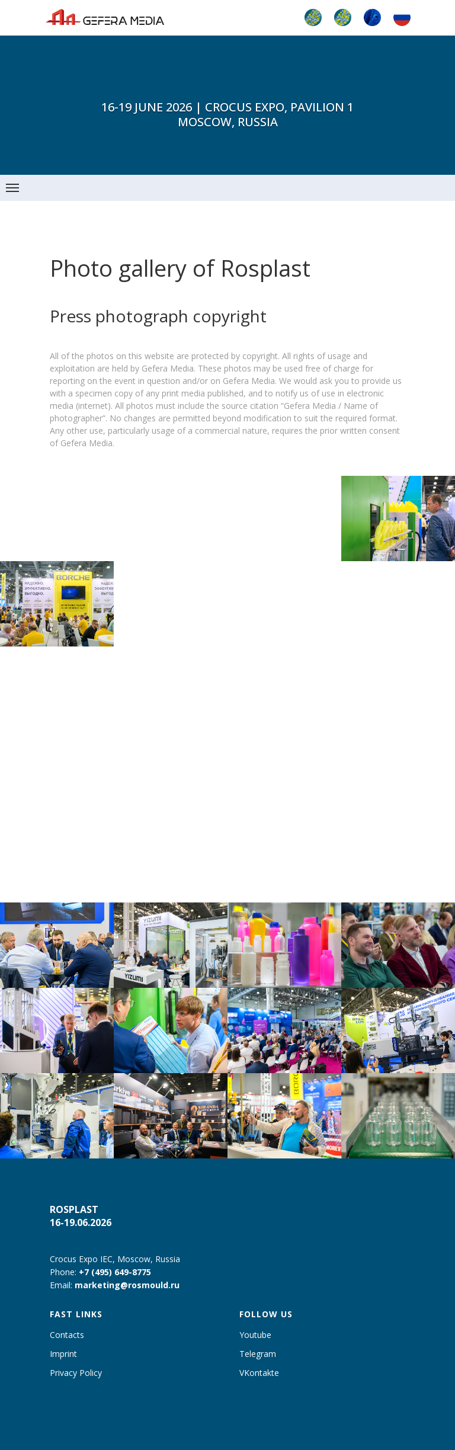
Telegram (257, 1353)
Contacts (67, 1334)
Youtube (255, 1334)
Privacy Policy (76, 1372)
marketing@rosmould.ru (127, 1285)
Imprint (63, 1353)
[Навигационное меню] (12, 188)
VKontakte (259, 1372)
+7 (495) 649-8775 (115, 1272)
